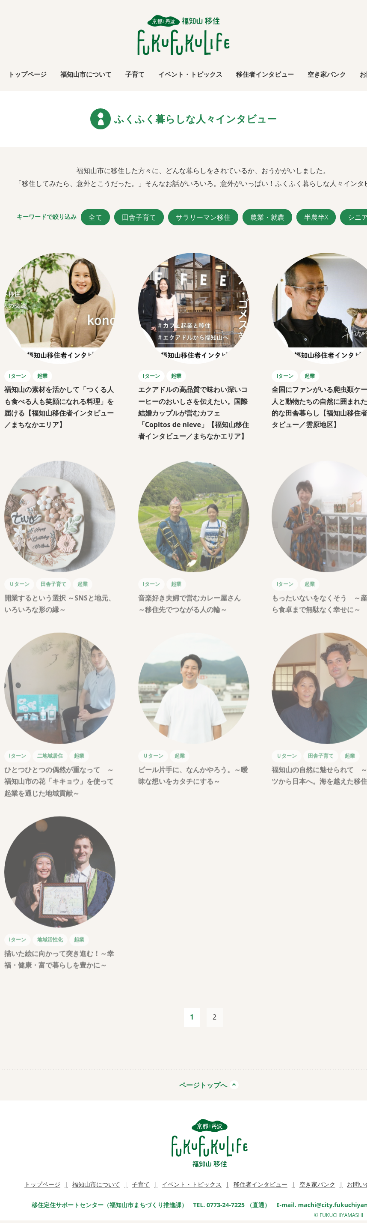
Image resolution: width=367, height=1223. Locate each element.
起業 (42, 376)
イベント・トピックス (190, 74)
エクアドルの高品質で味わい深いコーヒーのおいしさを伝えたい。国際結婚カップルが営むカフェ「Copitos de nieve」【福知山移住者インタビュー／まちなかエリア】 (194, 413)
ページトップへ (203, 1085)
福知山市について (86, 74)
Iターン (17, 376)
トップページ (27, 74)
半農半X (316, 217)
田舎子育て (139, 217)
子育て (135, 74)
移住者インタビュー (265, 74)
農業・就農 (267, 217)
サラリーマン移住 (203, 217)
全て (95, 217)
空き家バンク (327, 74)
